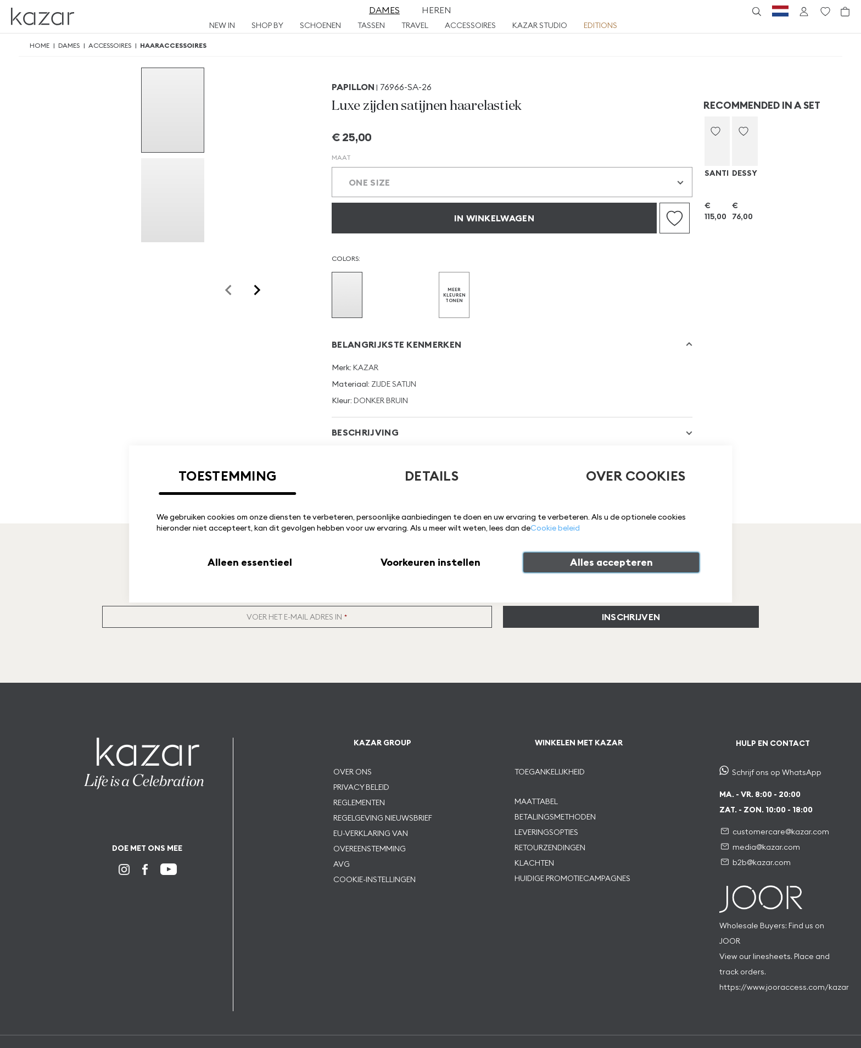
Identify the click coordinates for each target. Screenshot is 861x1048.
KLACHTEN (534, 863)
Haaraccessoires (173, 45)
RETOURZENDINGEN (550, 847)
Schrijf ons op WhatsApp (776, 772)
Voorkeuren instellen (430, 562)
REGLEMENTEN (359, 802)
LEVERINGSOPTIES (546, 832)
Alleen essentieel (250, 562)
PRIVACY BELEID (361, 787)
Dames (69, 45)
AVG (341, 864)
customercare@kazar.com (781, 832)
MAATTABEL (537, 801)
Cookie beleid (555, 528)
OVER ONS (352, 772)
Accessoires (109, 45)
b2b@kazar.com (762, 862)
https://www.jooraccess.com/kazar (784, 987)
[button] (715, 131)
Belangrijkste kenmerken (396, 344)
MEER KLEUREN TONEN (454, 295)
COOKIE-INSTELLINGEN (374, 879)
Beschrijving (365, 432)
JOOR (729, 941)
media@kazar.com (766, 847)
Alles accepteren (611, 562)
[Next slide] (256, 290)
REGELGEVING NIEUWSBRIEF (382, 818)
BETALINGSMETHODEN (555, 817)
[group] (172, 110)
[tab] (512, 344)
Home (39, 45)
